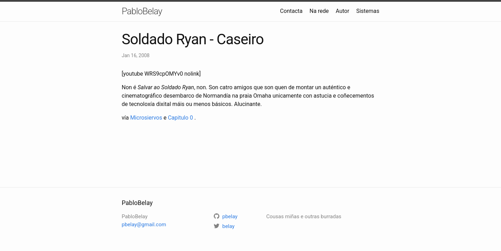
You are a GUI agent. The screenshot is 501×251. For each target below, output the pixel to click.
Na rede (319, 11)
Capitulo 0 (180, 117)
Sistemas (367, 11)
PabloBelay (142, 11)
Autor (342, 11)
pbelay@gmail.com (144, 224)
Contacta (291, 11)
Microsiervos (146, 117)
